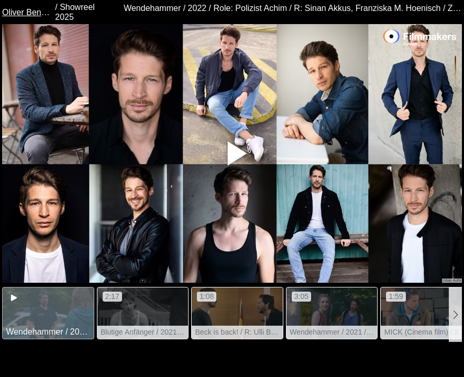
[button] (455, 314)
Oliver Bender (27, 12)
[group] (48, 313)
